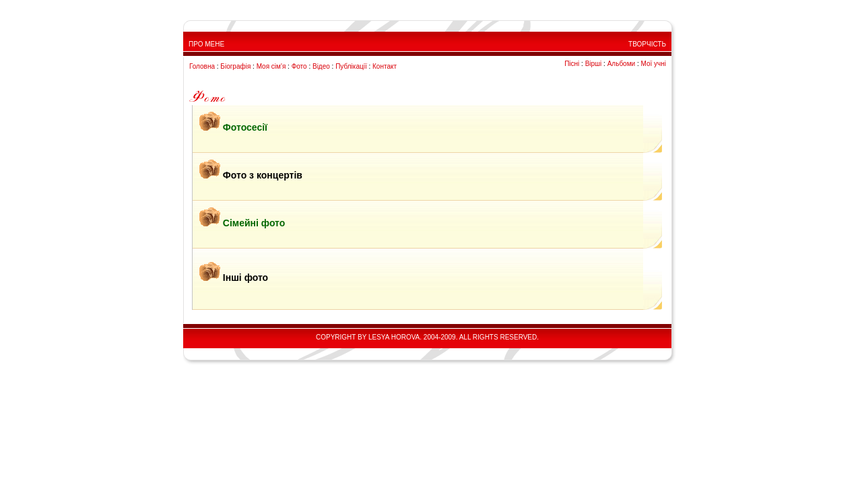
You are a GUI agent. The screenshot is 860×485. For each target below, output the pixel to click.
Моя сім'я (271, 66)
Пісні (571, 63)
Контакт (384, 66)
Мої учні (653, 63)
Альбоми (621, 63)
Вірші (593, 63)
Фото (299, 66)
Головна (202, 66)
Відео (321, 66)
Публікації (351, 66)
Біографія (235, 66)
